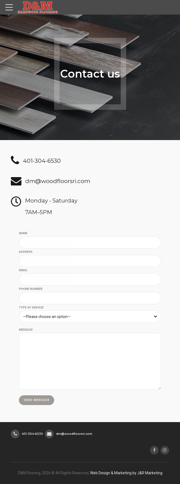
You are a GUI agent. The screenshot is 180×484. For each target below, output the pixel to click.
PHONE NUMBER (30, 289)
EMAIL (23, 270)
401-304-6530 (42, 160)
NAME (23, 233)
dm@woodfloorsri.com (57, 181)
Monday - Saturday (51, 200)
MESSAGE (26, 329)
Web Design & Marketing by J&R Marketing (126, 473)
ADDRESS (25, 252)
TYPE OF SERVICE (31, 307)
